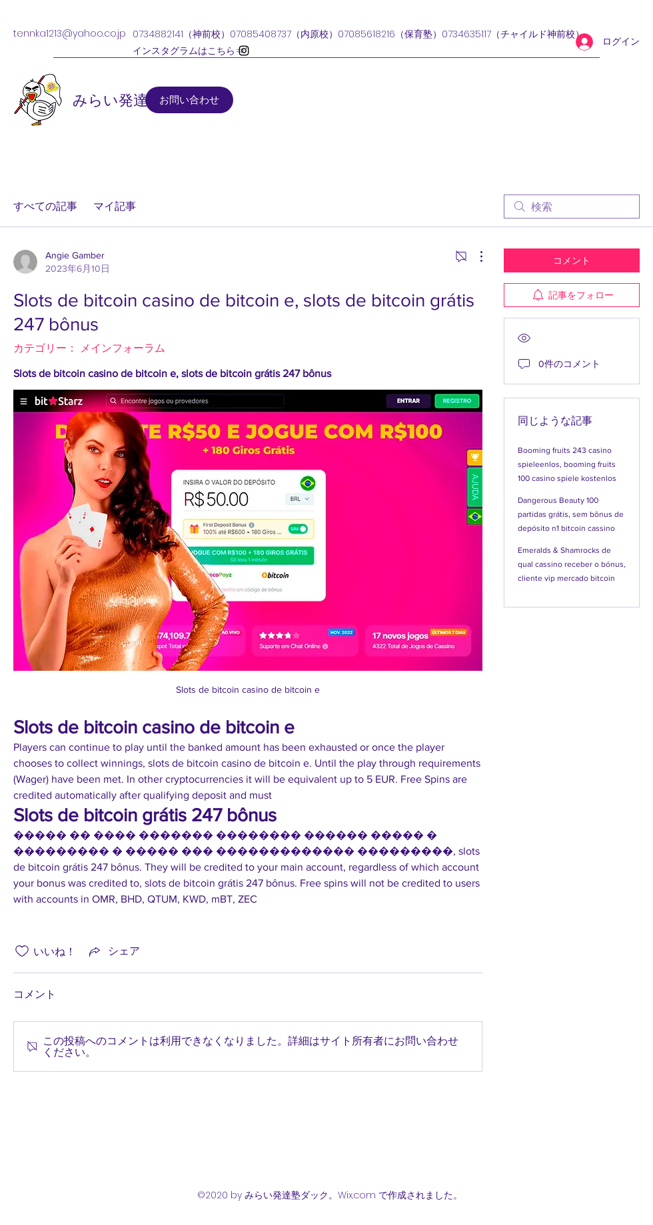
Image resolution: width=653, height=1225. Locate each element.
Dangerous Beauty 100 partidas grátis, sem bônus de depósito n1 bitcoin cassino (571, 514)
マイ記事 (114, 206)
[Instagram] (244, 50)
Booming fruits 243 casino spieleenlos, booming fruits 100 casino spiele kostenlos (567, 464)
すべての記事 (45, 206)
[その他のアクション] (474, 256)
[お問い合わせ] (189, 100)
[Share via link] (113, 951)
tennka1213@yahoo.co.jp (69, 33)
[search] (572, 206)
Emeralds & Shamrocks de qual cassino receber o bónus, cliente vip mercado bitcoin (572, 564)
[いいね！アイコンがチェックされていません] (22, 951)
